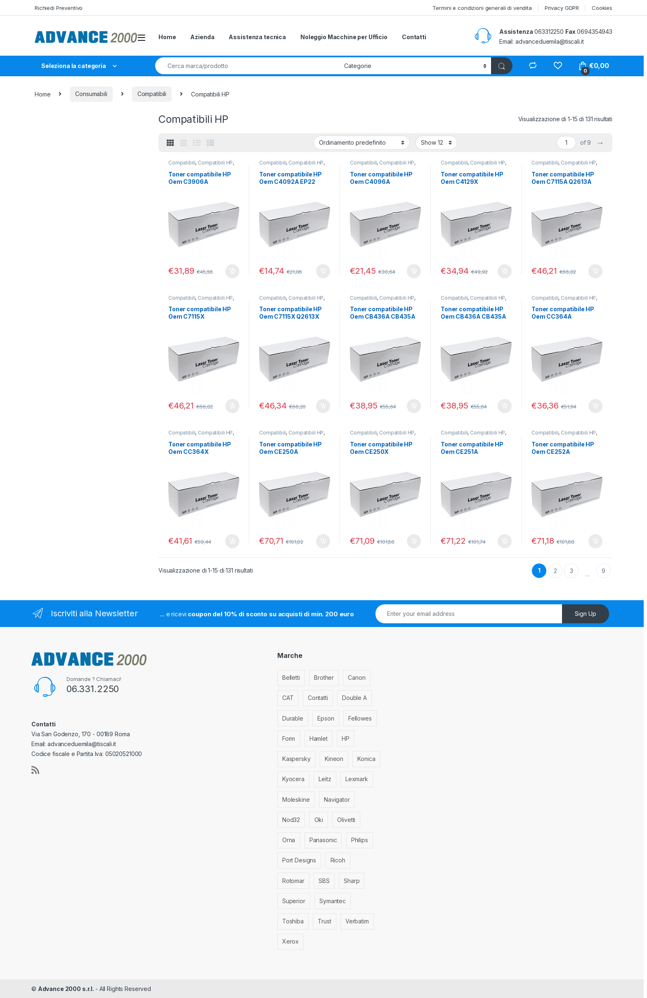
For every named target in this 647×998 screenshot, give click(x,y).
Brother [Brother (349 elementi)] (324, 677)
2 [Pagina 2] (555, 570)
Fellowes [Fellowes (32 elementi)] (360, 718)
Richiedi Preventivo (59, 8)
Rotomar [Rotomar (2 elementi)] (293, 880)
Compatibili (151, 93)
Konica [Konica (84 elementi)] (366, 758)
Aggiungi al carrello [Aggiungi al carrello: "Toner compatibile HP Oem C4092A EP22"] (323, 271)
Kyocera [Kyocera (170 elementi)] (293, 778)
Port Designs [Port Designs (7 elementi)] (299, 860)
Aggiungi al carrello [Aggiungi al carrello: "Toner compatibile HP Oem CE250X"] (414, 541)
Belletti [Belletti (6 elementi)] (291, 677)
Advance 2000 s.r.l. (66, 988)
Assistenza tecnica (257, 36)
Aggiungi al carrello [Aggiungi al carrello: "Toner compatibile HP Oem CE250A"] (323, 541)
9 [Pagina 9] (603, 570)
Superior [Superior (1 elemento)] (293, 900)
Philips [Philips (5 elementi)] (359, 839)
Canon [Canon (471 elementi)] (356, 677)
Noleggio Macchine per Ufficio (343, 36)
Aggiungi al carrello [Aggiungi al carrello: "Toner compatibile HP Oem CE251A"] (505, 541)
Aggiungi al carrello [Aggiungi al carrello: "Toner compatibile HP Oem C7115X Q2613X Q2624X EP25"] (323, 406)
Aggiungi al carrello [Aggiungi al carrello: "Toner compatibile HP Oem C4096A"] (414, 271)
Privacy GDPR (562, 8)
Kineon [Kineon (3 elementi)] (334, 758)
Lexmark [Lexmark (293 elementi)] (356, 778)
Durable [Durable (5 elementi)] (292, 718)
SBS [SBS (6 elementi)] (324, 880)
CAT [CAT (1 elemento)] (288, 697)
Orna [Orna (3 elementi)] (288, 839)
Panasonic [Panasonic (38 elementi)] (323, 839)
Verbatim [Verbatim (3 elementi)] (357, 921)
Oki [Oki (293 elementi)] (319, 819)
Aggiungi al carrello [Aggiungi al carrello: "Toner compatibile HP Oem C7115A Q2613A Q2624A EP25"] (595, 271)
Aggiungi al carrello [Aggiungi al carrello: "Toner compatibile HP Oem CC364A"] (595, 406)
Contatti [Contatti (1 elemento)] (318, 697)
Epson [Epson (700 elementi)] (325, 718)
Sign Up (585, 613)
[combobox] (247, 65)
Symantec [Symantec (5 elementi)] (332, 900)
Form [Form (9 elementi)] (288, 738)
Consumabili (91, 93)
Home (167, 36)
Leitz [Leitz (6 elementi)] (325, 778)
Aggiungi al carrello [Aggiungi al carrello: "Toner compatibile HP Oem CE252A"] (595, 541)
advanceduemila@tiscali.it (549, 41)
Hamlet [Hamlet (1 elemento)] (318, 738)
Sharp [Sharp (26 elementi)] (351, 880)
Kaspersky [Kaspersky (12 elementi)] (296, 758)
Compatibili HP (215, 163)
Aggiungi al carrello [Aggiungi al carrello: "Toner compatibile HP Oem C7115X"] (232, 406)
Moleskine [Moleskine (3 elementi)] (296, 799)
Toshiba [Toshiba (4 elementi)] (293, 921)
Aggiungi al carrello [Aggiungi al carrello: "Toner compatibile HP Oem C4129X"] (505, 271)
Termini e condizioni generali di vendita (481, 8)
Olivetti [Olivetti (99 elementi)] (346, 819)
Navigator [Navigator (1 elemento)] (337, 799)
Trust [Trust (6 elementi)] (324, 921)
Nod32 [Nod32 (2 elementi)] (291, 819)
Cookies (602, 8)
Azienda (202, 36)
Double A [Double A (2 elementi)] (354, 697)
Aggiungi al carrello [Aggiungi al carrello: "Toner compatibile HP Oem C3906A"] (232, 271)
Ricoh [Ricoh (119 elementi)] (338, 860)
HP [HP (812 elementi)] (345, 738)
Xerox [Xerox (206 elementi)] (290, 941)
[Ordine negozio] (362, 143)
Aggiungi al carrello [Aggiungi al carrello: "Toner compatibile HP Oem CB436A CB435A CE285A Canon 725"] (505, 406)
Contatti (414, 36)
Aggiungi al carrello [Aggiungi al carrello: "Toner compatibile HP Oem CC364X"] (232, 541)
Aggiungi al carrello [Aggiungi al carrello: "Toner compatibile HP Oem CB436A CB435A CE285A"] (414, 406)
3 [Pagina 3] (571, 570)
